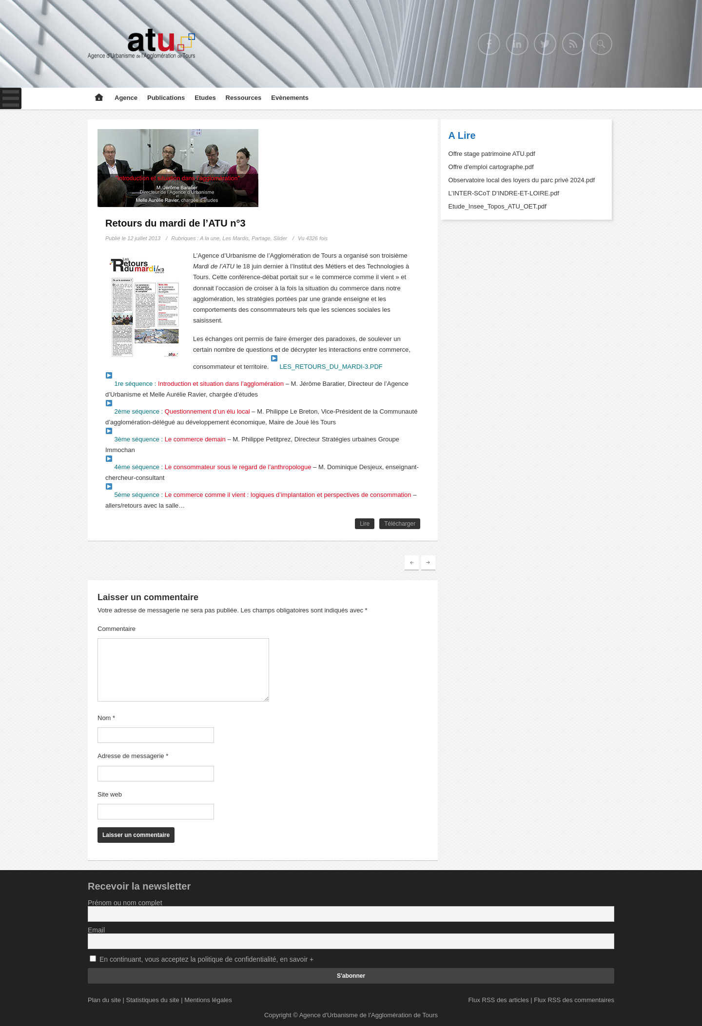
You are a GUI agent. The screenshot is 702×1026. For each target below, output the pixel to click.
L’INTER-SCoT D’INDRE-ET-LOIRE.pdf (503, 193)
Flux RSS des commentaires (574, 1000)
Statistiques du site (152, 1000)
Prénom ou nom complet (125, 902)
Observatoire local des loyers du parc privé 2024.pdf (521, 180)
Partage (261, 238)
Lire (365, 523)
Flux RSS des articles (498, 1000)
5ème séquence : (258, 494)
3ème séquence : (166, 439)
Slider (280, 238)
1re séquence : (195, 383)
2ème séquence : (178, 411)
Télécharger (399, 523)
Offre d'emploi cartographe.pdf (491, 167)
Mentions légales (208, 1000)
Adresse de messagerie (133, 756)
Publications (166, 97)
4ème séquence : (209, 467)
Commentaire (117, 628)
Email (96, 930)
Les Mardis (235, 238)
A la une (209, 238)
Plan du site (104, 1000)
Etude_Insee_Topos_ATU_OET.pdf (497, 206)
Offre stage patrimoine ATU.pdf (491, 153)
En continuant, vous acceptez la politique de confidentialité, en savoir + (206, 959)
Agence (126, 97)
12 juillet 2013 (143, 238)
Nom (106, 718)
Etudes (205, 97)
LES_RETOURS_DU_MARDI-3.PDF (327, 366)
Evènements (290, 97)
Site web (110, 794)
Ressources (244, 97)
